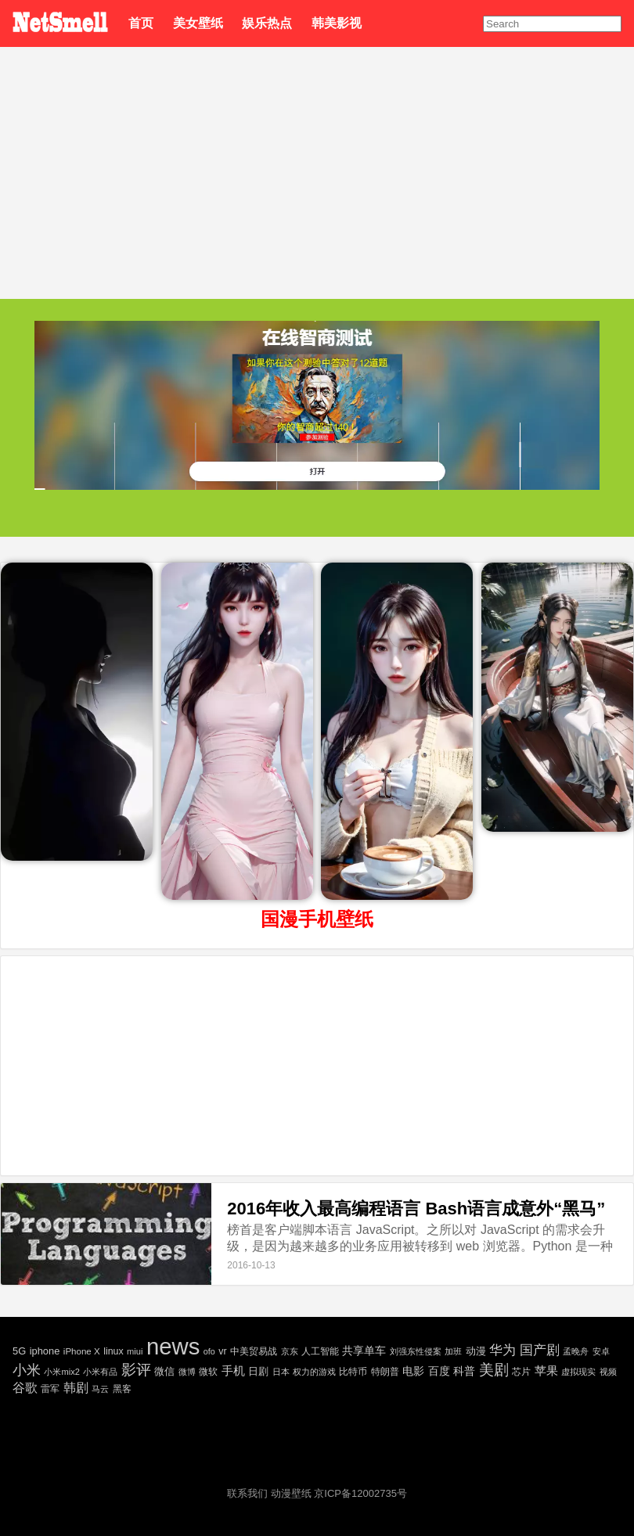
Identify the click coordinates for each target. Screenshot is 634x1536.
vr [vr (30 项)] (222, 1351)
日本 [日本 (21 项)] (281, 1371)
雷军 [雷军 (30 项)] (50, 1388)
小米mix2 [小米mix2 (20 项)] (61, 1371)
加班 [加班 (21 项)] (453, 1351)
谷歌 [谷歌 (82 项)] (25, 1387)
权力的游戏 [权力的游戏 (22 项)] (314, 1371)
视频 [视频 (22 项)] (608, 1371)
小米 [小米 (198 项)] (27, 1370)
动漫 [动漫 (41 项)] (476, 1351)
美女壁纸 (198, 23)
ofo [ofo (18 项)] (209, 1351)
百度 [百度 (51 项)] (439, 1371)
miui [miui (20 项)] (134, 1351)
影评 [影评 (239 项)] (136, 1370)
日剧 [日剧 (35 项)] (258, 1371)
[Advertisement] (317, 164)
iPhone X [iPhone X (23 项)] (81, 1351)
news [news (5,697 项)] (173, 1346)
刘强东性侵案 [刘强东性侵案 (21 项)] (415, 1351)
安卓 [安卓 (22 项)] (601, 1351)
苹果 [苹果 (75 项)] (546, 1370)
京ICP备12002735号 (360, 1493)
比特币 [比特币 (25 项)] (353, 1371)
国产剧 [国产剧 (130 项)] (540, 1350)
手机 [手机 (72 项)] (233, 1370)
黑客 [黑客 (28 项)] (122, 1388)
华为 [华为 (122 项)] (502, 1350)
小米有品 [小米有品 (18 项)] (100, 1371)
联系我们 (247, 1493)
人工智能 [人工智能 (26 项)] (320, 1351)
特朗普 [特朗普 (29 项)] (385, 1371)
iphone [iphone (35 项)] (45, 1351)
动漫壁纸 (291, 1493)
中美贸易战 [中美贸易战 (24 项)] (253, 1351)
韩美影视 (337, 23)
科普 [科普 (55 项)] (464, 1371)
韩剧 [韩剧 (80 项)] (75, 1387)
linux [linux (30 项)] (113, 1351)
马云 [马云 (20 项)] (100, 1389)
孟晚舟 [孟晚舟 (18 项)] (576, 1351)
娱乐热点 (267, 23)
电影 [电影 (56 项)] (413, 1371)
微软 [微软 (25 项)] (208, 1371)
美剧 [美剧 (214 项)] (494, 1370)
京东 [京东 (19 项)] (289, 1351)
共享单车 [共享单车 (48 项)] (364, 1350)
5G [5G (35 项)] (19, 1351)
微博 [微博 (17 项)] (187, 1371)
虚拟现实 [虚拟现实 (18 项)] (578, 1371)
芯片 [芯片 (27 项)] (521, 1371)
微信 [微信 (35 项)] (164, 1371)
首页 (140, 23)
